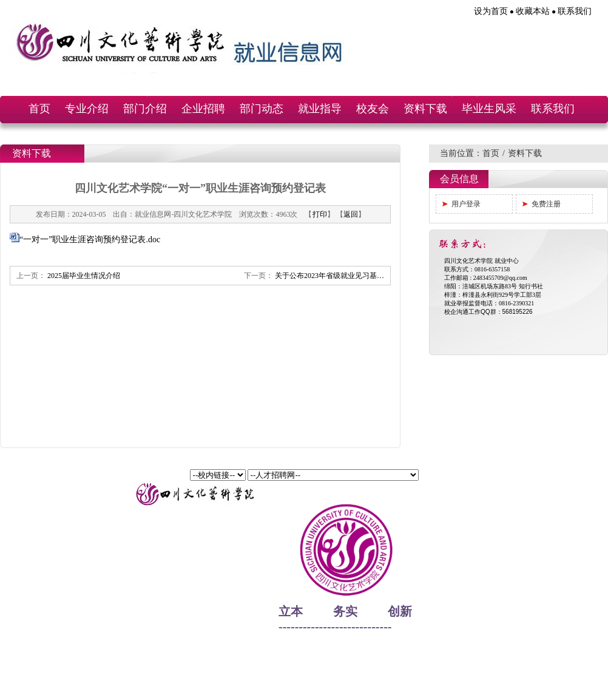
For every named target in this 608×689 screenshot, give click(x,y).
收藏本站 (533, 11)
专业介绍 (87, 109)
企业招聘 (203, 109)
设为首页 (491, 11)
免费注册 (546, 204)
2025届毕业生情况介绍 (83, 275)
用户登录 (466, 204)
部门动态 (261, 109)
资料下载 (425, 109)
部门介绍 (145, 109)
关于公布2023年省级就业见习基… (329, 275)
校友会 (372, 109)
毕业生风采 (489, 109)
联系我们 (575, 11)
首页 (39, 109)
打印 (319, 214)
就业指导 (320, 109)
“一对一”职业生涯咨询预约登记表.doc (89, 239)
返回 (350, 214)
